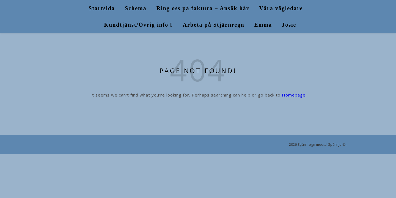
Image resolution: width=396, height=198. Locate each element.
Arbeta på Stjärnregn (213, 25)
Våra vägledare (281, 8)
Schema (136, 8)
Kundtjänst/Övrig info (136, 25)
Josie (289, 25)
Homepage (294, 95)
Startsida (102, 8)
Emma (263, 25)
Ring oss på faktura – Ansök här (202, 8)
